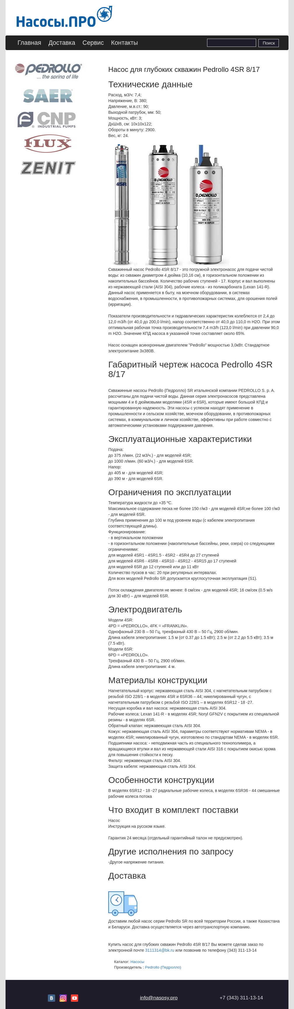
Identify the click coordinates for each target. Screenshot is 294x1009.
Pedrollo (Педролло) (163, 967)
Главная (29, 42)
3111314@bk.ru (159, 950)
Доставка (61, 42)
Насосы (137, 962)
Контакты (124, 42)
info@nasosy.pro (159, 998)
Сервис (93, 42)
